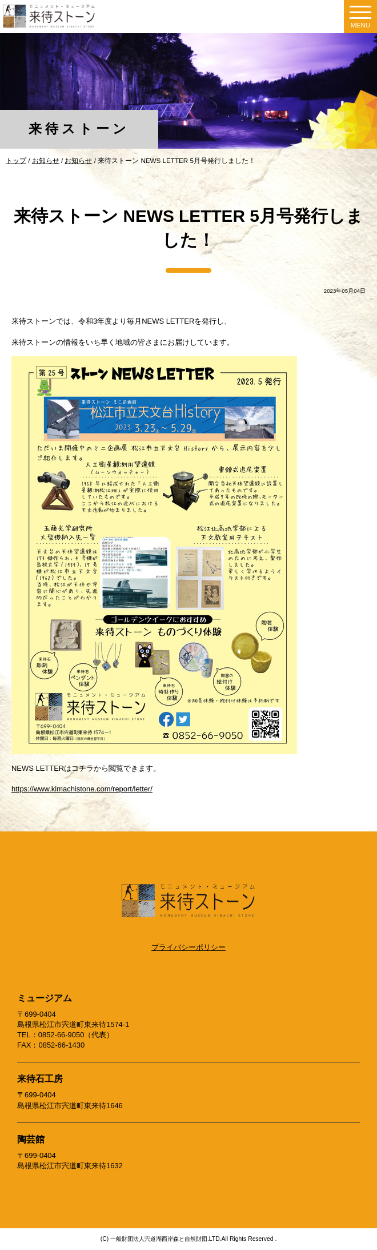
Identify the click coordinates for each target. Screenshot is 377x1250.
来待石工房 (40, 1079)
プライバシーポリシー (188, 947)
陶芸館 (31, 1139)
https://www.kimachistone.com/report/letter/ (82, 789)
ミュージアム (44, 998)
